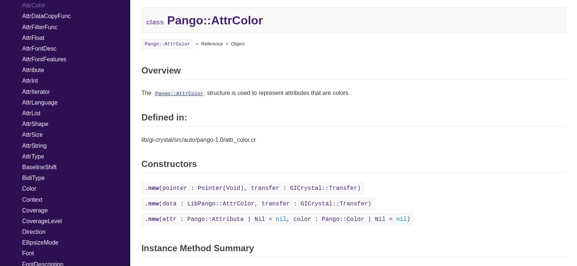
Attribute (33, 70)
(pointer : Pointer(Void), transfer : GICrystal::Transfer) (253, 188)
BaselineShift (39, 167)
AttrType (33, 156)
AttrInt (30, 81)
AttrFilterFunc (40, 27)
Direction (33, 232)
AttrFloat (33, 38)
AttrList (31, 113)
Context (32, 200)
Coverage (35, 210)
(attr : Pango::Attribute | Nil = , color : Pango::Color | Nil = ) (277, 219)
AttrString (34, 146)
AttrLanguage (40, 102)
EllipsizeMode (40, 242)
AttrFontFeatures (44, 59)
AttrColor (33, 5)
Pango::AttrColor (167, 44)
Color (29, 188)
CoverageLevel (42, 221)
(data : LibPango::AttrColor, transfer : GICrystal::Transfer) (258, 204)
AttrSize (32, 135)
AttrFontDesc (39, 48)
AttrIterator (36, 92)
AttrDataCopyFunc (46, 16)
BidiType (33, 178)
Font (28, 253)
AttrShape (35, 124)
